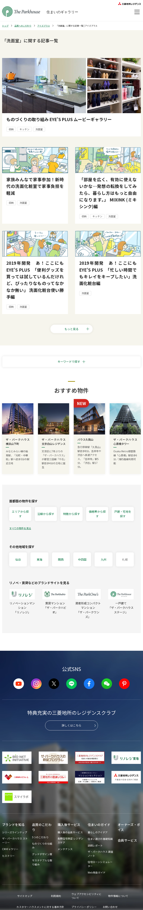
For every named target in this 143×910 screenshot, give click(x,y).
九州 (103, 559)
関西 (61, 559)
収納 (11, 129)
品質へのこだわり (22, 25)
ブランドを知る (13, 824)
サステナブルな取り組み (42, 862)
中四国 (82, 559)
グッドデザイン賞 (42, 854)
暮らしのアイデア (98, 832)
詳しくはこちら (71, 725)
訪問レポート (95, 845)
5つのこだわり (40, 837)
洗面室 (39, 129)
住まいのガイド (99, 824)
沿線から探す (45, 514)
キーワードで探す (69, 361)
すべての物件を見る (20, 528)
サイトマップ (24, 896)
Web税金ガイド (96, 872)
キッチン (24, 129)
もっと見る (76, 329)
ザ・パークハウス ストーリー (15, 840)
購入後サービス (69, 824)
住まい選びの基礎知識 (100, 839)
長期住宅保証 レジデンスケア (70, 840)
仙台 (18, 559)
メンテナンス (65, 849)
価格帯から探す (97, 513)
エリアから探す (20, 513)
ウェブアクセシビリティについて (86, 896)
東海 (39, 559)
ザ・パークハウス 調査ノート (100, 853)
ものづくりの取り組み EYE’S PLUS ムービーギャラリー (59, 119)
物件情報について (118, 896)
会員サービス (127, 840)
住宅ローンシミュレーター (100, 864)
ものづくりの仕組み (42, 845)
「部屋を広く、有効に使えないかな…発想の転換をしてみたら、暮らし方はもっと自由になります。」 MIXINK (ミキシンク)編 (108, 193)
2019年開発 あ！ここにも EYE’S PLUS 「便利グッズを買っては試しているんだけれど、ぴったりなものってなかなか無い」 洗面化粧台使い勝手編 (35, 280)
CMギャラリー (10, 849)
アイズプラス (43, 25)
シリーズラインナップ (14, 832)
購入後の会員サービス (70, 832)
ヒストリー (8, 855)
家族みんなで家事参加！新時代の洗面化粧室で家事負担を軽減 (35, 186)
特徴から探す (71, 514)
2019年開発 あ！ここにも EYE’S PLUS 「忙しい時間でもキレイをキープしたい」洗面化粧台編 (108, 273)
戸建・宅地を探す (122, 513)
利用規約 (56, 896)
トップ (5, 25)
